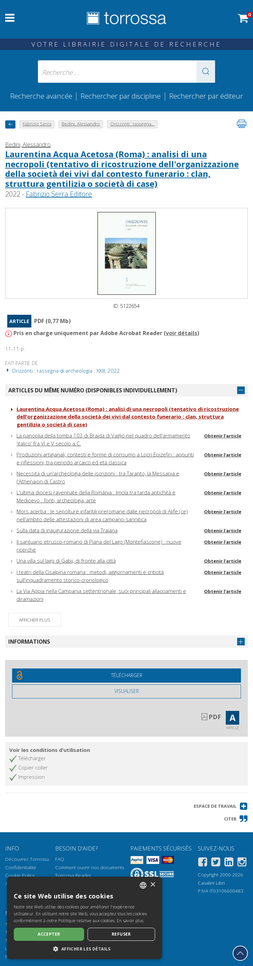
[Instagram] (242, 863)
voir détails (181, 333)
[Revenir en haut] (240, 953)
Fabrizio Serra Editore (59, 194)
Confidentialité (20, 867)
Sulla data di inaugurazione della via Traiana (67, 530)
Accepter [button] (49, 934)
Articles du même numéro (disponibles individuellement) (92, 390)
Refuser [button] (121, 934)
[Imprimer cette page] (241, 123)
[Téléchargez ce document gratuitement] (126, 675)
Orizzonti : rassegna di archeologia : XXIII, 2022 (62, 370)
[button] (205, 71)
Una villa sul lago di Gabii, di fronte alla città (66, 560)
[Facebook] (203, 863)
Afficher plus (34, 620)
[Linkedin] (229, 863)
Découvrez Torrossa (27, 859)
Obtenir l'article (222, 436)
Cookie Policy (19, 875)
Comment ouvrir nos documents (89, 867)
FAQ (59, 859)
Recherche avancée (42, 96)
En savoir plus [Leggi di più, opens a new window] (130, 921)
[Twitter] (216, 863)
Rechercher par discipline (121, 96)
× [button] (152, 884)
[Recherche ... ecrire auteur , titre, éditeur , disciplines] (126, 71)
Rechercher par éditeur (206, 96)
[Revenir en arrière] (10, 124)
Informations (29, 641)
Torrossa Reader (73, 875)
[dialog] (84, 918)
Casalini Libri (211, 883)
